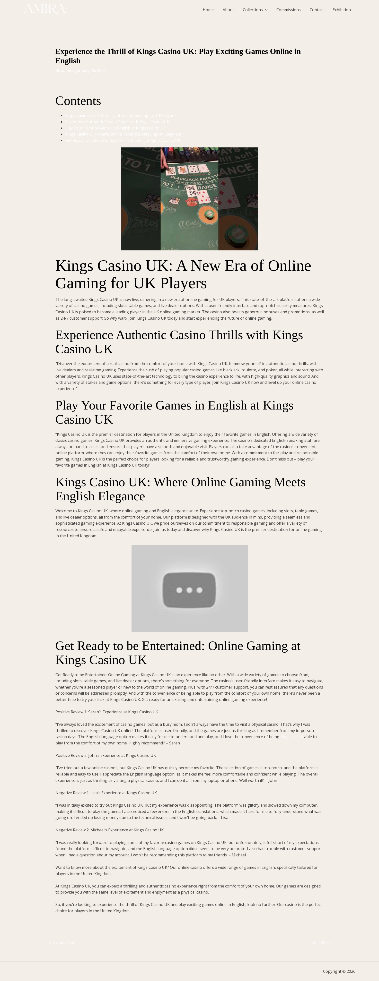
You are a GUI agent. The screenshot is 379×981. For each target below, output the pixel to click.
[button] (269, 9)
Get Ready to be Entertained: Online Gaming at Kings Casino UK (122, 140)
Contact (318, 9)
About (233, 9)
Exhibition (342, 9)
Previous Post (59, 943)
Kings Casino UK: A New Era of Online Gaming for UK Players (120, 115)
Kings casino (291, 736)
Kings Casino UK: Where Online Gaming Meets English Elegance (123, 134)
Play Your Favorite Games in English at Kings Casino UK (115, 128)
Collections (259, 9)
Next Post (323, 943)
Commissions (291, 9)
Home (214, 9)
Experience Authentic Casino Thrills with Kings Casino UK (117, 121)
